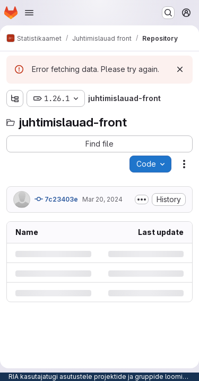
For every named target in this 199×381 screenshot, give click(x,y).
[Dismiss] (180, 69)
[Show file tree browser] (14, 98)
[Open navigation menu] (29, 12)
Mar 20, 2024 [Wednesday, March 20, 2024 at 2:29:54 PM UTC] (102, 199)
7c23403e (56, 199)
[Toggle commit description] (142, 199)
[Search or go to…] (168, 12)
